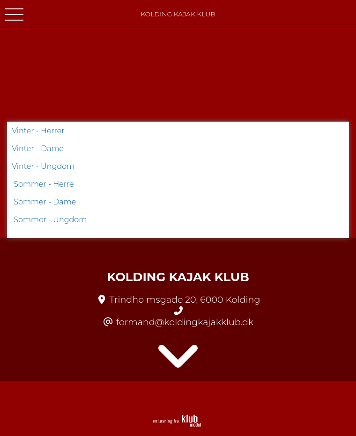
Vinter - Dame (38, 148)
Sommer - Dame (45, 201)
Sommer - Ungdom (50, 219)
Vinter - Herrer (38, 130)
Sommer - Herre (44, 184)
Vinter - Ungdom (43, 166)
